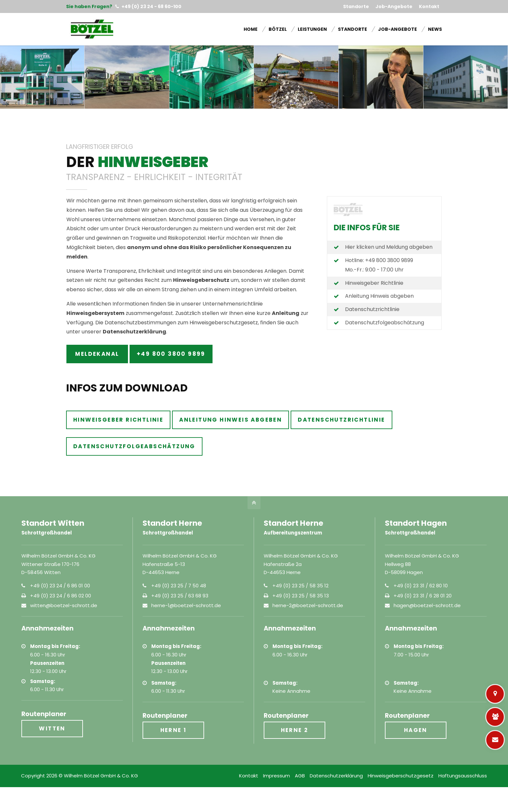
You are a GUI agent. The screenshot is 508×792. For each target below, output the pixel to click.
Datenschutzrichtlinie (372, 309)
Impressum (276, 775)
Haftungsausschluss (462, 775)
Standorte (356, 6)
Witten (52, 728)
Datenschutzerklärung (336, 775)
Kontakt (429, 6)
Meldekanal (97, 354)
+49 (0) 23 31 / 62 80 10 (421, 585)
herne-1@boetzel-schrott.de (186, 605)
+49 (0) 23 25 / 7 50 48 (178, 585)
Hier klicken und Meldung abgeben (389, 247)
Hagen (415, 730)
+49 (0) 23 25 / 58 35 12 (300, 585)
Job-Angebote (393, 6)
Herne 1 (173, 730)
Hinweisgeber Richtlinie (374, 283)
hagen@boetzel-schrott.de (427, 605)
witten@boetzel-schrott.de (63, 605)
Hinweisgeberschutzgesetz (400, 775)
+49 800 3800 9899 (171, 354)
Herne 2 (294, 730)
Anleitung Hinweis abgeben (379, 296)
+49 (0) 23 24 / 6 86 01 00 (60, 585)
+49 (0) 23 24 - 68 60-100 (148, 6)
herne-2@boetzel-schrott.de (307, 605)
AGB (300, 775)
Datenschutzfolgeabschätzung (384, 322)
